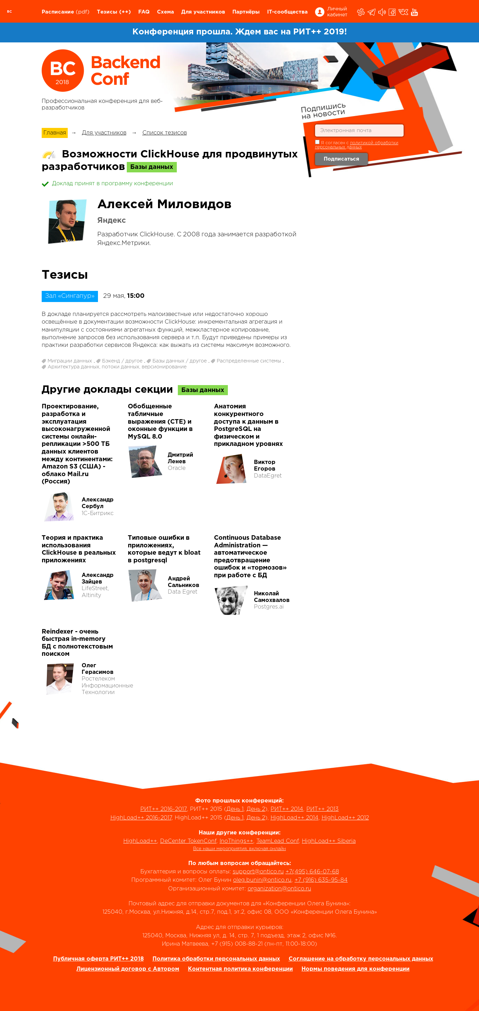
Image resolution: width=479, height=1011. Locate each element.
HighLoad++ (140, 841)
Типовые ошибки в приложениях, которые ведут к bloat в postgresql (164, 549)
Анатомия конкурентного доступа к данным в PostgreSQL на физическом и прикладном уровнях (248, 425)
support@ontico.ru (258, 871)
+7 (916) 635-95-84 (321, 880)
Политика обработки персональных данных (216, 959)
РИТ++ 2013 (322, 809)
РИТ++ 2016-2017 (163, 809)
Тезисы (107, 12)
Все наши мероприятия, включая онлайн (239, 849)
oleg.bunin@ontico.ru (262, 880)
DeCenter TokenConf (188, 841)
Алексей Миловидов (164, 204)
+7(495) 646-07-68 (312, 871)
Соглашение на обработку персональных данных (361, 959)
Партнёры (246, 12)
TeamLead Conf (277, 841)
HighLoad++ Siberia (329, 841)
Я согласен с (356, 144)
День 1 (234, 809)
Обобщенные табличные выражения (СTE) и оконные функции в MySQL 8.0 (160, 421)
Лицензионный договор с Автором (127, 969)
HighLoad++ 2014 (295, 818)
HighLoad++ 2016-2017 (141, 818)
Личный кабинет (337, 12)
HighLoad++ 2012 (345, 818)
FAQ (144, 12)
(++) (125, 12)
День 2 (256, 809)
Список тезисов (164, 133)
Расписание (58, 12)
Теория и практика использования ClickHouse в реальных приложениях (79, 549)
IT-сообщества (287, 12)
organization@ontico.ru (279, 888)
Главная (54, 133)
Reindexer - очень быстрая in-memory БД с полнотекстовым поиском (77, 643)
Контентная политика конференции (240, 969)
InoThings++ (236, 841)
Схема (165, 12)
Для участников (203, 12)
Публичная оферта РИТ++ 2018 (98, 959)
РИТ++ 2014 (287, 809)
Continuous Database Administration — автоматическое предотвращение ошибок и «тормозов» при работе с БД (250, 556)
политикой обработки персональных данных (356, 145)
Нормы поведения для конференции (356, 969)
